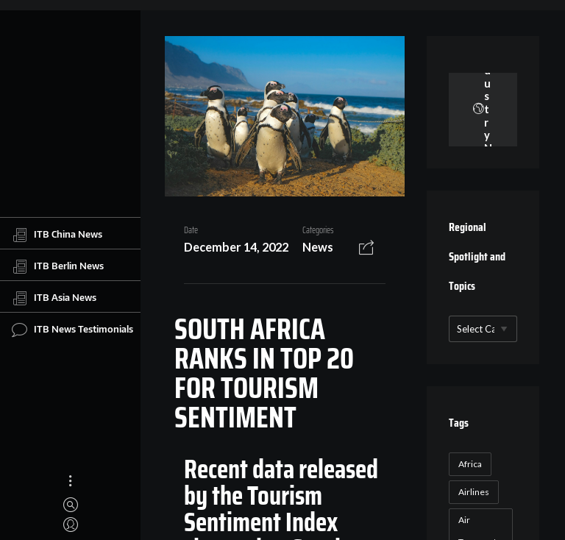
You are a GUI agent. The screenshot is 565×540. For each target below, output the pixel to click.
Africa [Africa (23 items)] (470, 463)
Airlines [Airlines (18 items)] (473, 491)
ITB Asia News (54, 298)
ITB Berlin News (58, 266)
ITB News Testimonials (72, 329)
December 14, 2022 (236, 247)
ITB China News (57, 235)
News (317, 247)
